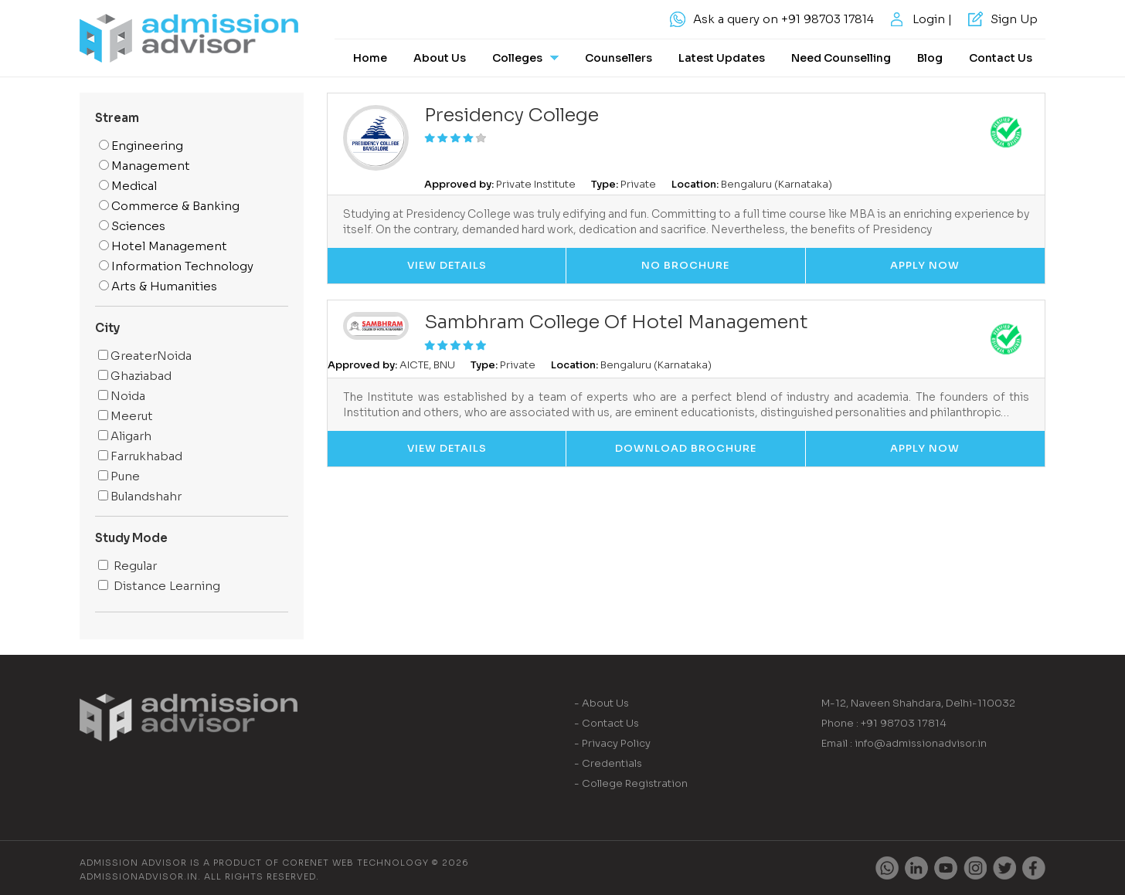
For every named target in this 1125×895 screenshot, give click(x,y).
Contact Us (1000, 58)
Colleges (525, 58)
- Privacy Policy (612, 743)
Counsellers (618, 58)
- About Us (601, 703)
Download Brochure (685, 448)
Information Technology (176, 266)
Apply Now (925, 265)
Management (144, 165)
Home (370, 58)
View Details (447, 265)
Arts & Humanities (158, 286)
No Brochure (685, 265)
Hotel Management (163, 246)
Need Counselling (841, 58)
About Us (439, 58)
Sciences (132, 226)
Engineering (141, 145)
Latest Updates (721, 58)
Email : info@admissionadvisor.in (904, 743)
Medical (128, 185)
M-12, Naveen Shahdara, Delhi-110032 (918, 703)
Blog (930, 58)
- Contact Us (606, 723)
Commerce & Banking (169, 205)
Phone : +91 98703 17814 (884, 723)
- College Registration (631, 783)
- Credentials (608, 763)
